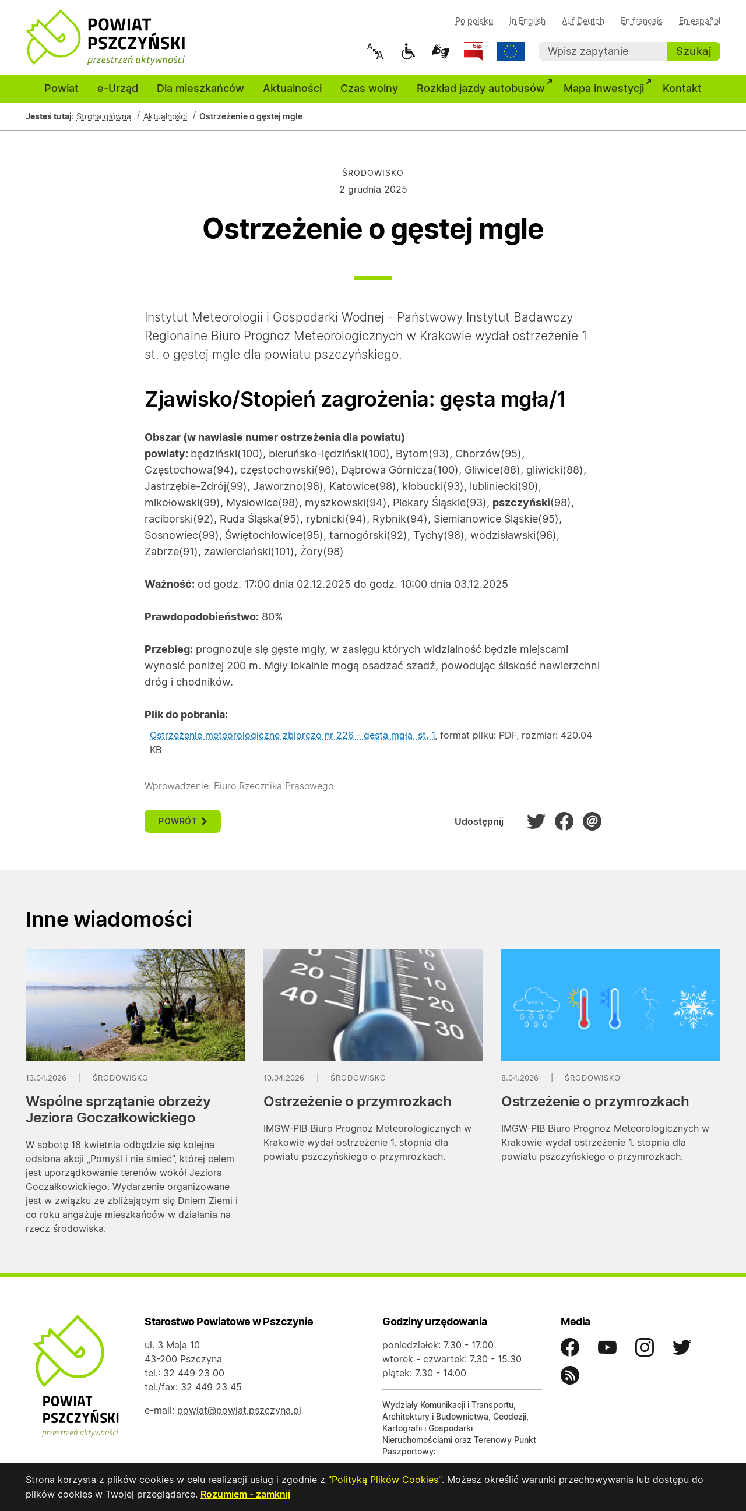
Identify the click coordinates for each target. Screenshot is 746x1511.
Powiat (61, 88)
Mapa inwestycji (608, 86)
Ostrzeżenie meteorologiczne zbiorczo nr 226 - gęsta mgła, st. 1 (292, 735)
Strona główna (103, 116)
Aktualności (292, 88)
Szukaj (693, 51)
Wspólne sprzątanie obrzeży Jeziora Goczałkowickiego (118, 1109)
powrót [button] (183, 821)
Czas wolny (369, 88)
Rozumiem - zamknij (245, 1495)
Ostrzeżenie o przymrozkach (357, 1101)
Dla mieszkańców (200, 88)
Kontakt (682, 88)
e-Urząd (117, 88)
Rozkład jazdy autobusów (485, 86)
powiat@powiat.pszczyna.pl (239, 1410)
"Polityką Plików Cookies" (384, 1481)
